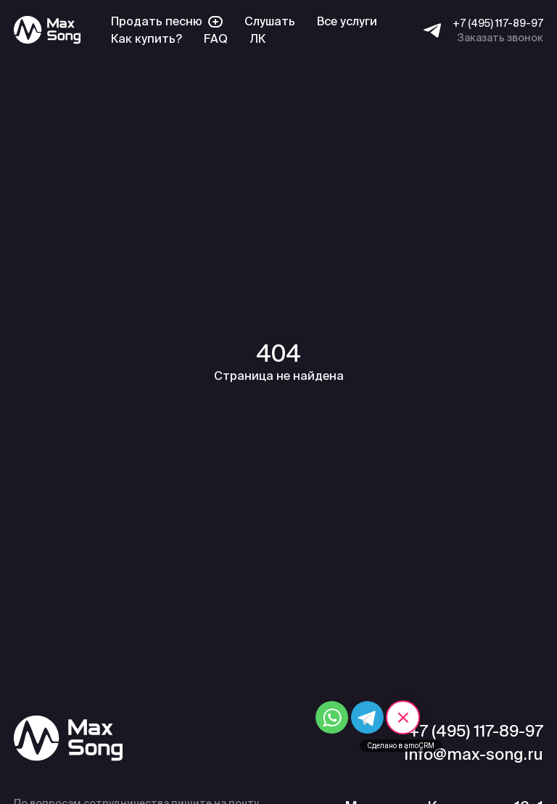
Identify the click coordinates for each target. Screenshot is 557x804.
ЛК (257, 39)
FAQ (216, 39)
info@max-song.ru (473, 754)
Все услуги (347, 21)
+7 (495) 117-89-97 (498, 23)
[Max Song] (47, 30)
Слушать (269, 21)
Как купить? (146, 39)
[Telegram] (432, 30)
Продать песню (167, 21)
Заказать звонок (500, 37)
